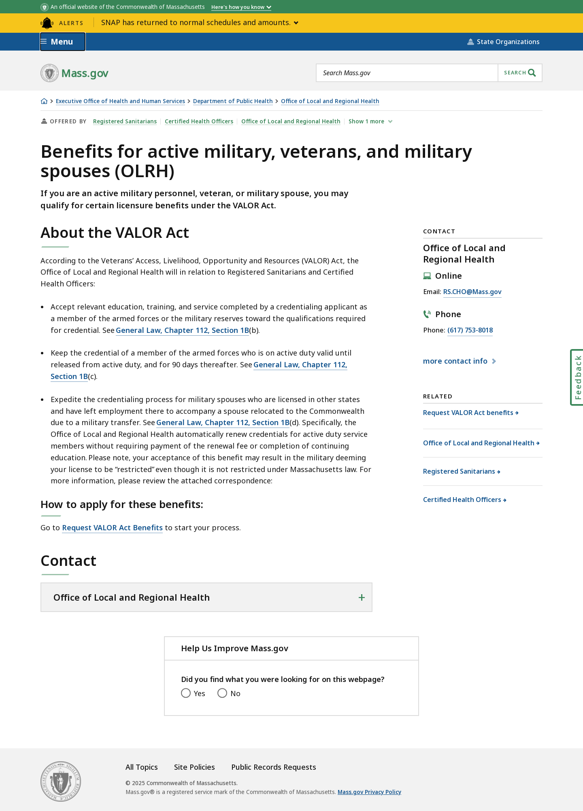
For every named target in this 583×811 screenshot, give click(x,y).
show (367, 121)
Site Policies (194, 767)
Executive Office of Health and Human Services (120, 101)
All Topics (142, 767)
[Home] (44, 101)
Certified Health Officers (199, 121)
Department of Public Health (233, 101)
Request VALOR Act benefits (468, 412)
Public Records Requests (273, 767)
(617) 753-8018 (470, 330)
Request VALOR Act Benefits (112, 527)
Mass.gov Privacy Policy (369, 792)
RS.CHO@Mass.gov (472, 292)
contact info (456, 361)
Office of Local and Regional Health (330, 101)
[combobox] (429, 73)
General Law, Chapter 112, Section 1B (182, 330)
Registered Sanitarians (125, 121)
